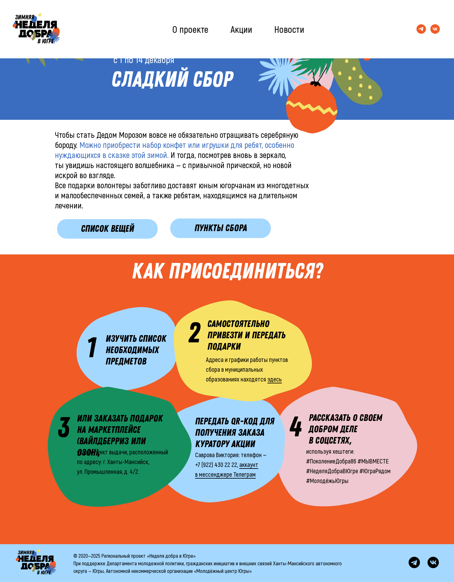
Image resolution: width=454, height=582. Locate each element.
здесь (274, 379)
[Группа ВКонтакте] (435, 29)
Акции (241, 29)
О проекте (190, 29)
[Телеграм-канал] (421, 29)
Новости (289, 29)
